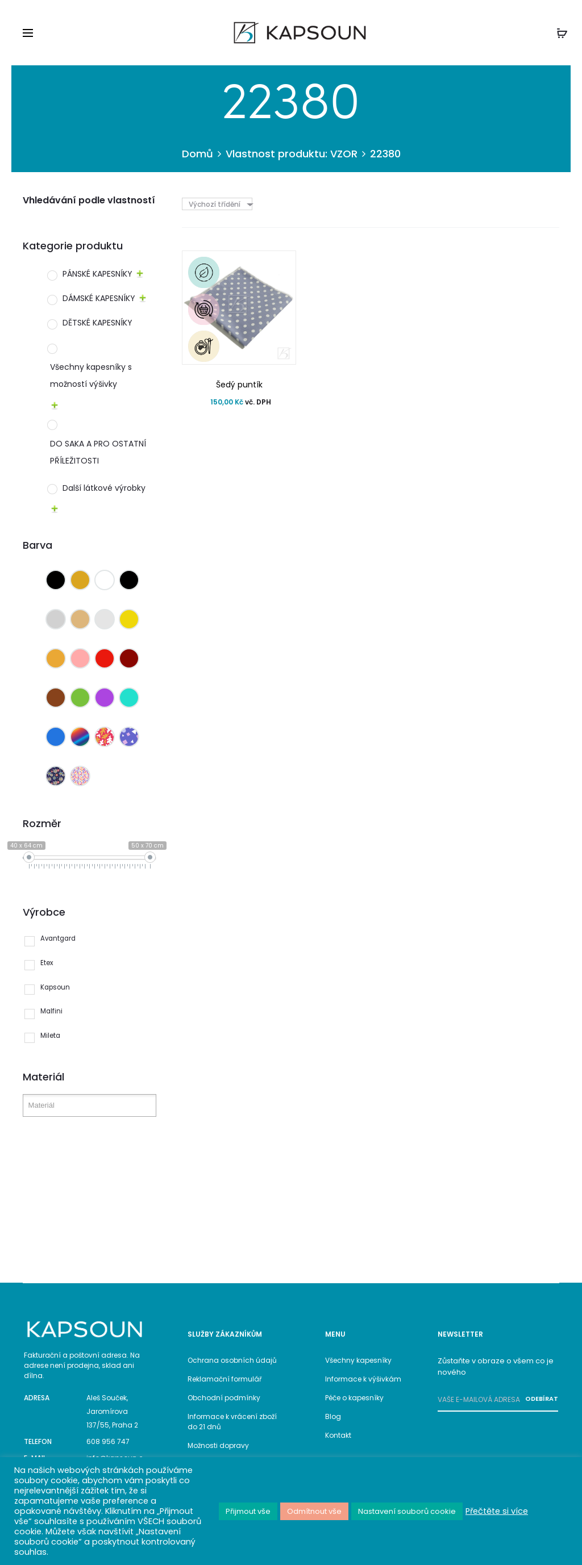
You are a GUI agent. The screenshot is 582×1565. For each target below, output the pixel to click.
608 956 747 (108, 1441)
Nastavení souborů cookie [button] (407, 1511)
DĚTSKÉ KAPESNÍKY (97, 322)
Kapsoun (55, 987)
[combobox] (220, 204)
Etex (46, 962)
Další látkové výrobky (104, 488)
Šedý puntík (239, 384)
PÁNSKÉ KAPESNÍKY (97, 273)
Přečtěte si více (496, 1511)
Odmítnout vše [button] (314, 1511)
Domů (197, 154)
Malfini (51, 1011)
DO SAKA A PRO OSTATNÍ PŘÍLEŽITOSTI (98, 452)
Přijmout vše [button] (248, 1511)
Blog (333, 1416)
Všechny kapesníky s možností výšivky (91, 375)
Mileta (50, 1035)
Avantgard (58, 938)
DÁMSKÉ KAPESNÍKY (99, 298)
